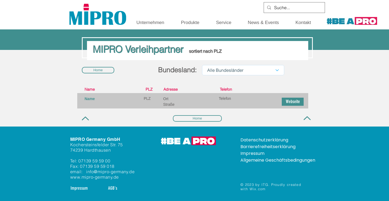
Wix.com (258, 189)
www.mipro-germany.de (94, 177)
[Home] (98, 70)
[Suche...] (293, 7)
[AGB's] (112, 188)
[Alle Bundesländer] (243, 70)
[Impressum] (79, 188)
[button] (150, 22)
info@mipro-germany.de (110, 171)
